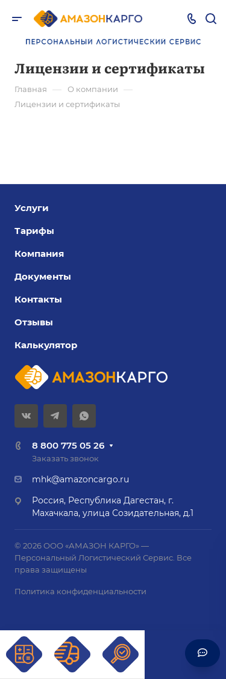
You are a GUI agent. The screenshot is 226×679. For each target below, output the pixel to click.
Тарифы (34, 230)
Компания (39, 253)
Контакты (38, 299)
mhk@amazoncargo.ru (80, 479)
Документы (42, 276)
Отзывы (33, 322)
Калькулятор (45, 345)
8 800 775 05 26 (68, 445)
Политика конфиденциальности (80, 591)
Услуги (31, 208)
